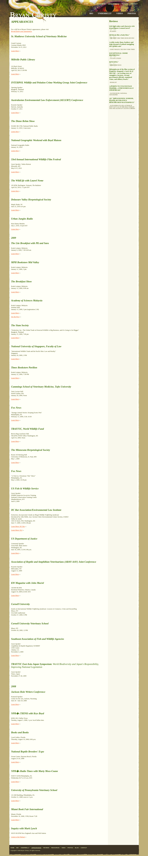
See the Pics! (15, 317)
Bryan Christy (33, 14)
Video (119, 13)
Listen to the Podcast (18, 837)
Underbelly (104, 13)
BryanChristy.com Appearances (21, 31)
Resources (101, 4)
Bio (91, 13)
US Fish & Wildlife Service (25, 488)
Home (86, 4)
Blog (92, 4)
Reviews (125, 4)
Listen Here (15, 132)
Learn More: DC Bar (18, 526)
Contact (133, 4)
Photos (132, 13)
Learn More (15, 51)
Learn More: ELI (16, 530)
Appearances (114, 4)
